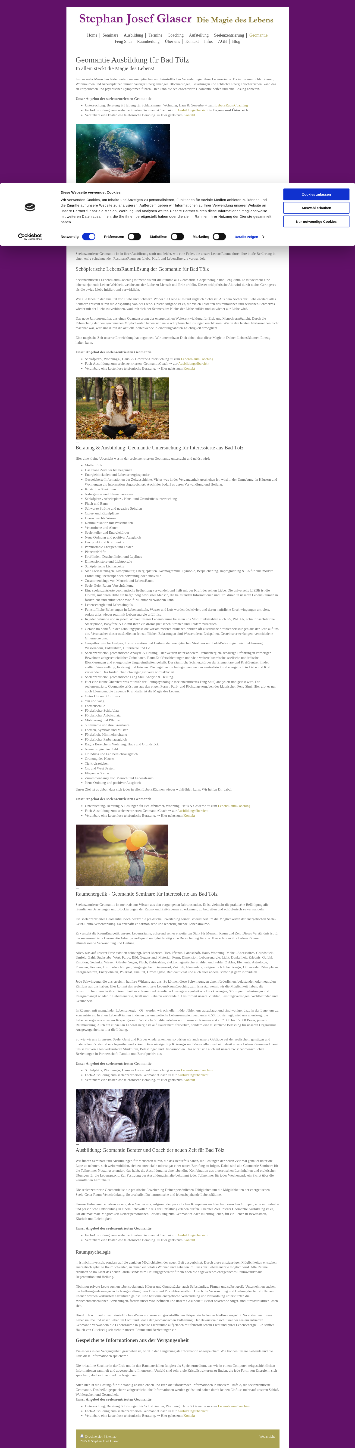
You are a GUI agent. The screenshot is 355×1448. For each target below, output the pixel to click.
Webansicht (267, 1436)
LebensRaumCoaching (231, 105)
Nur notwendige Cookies (316, 38)
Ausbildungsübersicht (192, 110)
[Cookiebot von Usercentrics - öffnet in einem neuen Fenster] (30, 54)
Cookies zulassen (316, 11)
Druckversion (92, 1436)
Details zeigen (246, 54)
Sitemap (111, 1436)
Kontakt (189, 115)
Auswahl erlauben (316, 25)
